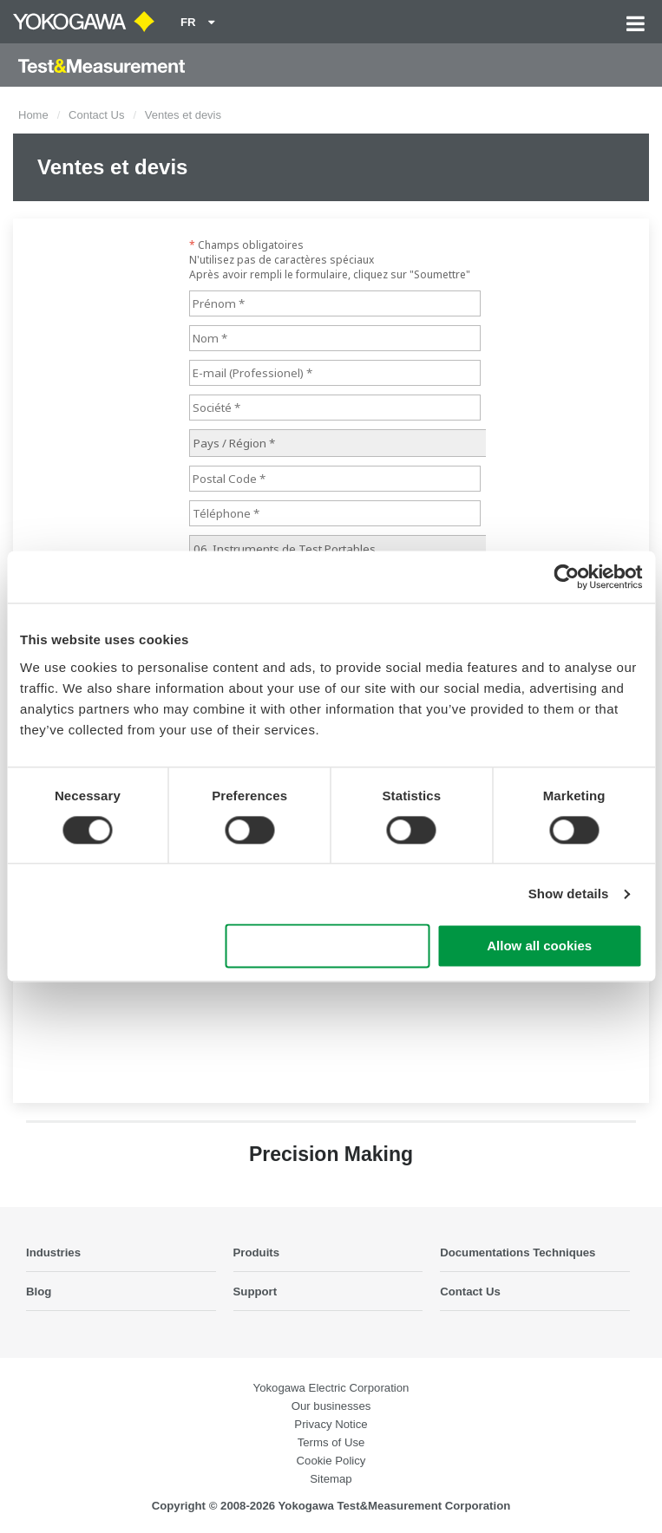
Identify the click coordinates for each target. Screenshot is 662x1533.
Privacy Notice (330, 1424)
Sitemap (330, 1478)
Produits (256, 1252)
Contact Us (96, 114)
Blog (38, 1291)
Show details (568, 893)
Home (33, 114)
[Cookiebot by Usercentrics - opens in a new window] (566, 577)
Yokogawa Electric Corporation (331, 1387)
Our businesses (331, 1405)
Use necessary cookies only (328, 946)
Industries (53, 1252)
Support (255, 1291)
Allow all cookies (539, 946)
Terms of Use (331, 1442)
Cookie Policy (331, 1460)
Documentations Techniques (517, 1252)
